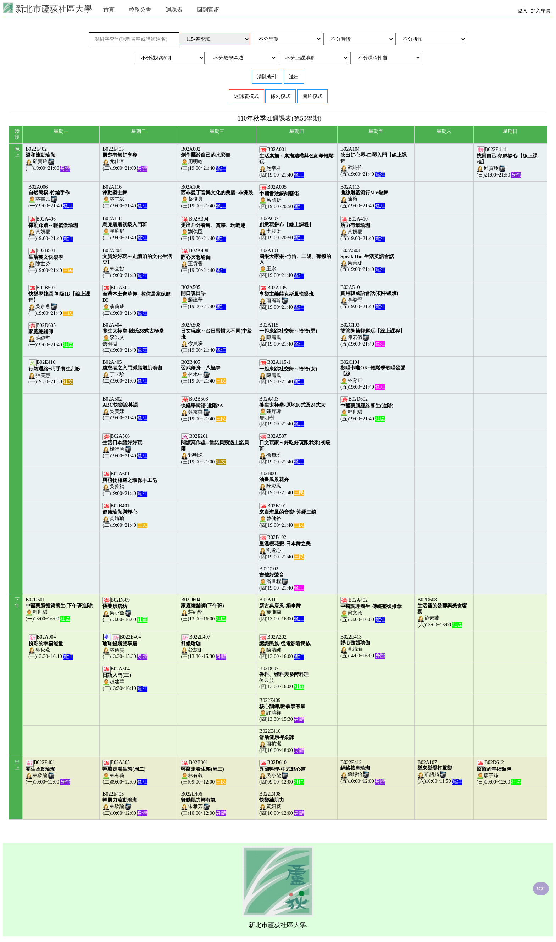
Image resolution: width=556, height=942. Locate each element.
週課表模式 (246, 96)
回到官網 (208, 10)
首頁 (109, 10)
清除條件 (267, 76)
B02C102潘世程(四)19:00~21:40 (281, 578)
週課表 (174, 10)
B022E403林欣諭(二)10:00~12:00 (124, 803)
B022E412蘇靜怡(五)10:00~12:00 (362, 772)
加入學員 (541, 10)
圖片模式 (312, 96)
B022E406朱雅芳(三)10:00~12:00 (203, 803)
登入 (522, 10)
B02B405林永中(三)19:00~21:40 (203, 371)
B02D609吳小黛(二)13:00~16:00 (124, 609)
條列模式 (280, 96)
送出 (294, 76)
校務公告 (140, 10)
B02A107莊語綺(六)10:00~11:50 (439, 772)
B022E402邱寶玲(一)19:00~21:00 (48, 158)
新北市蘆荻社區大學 (47, 7)
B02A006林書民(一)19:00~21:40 (50, 196)
